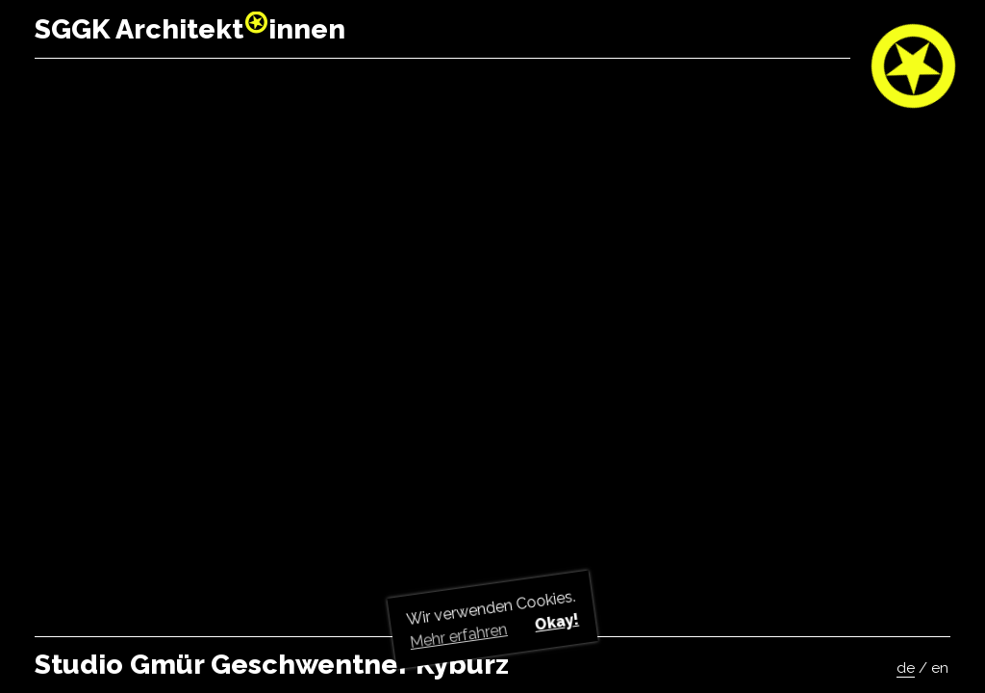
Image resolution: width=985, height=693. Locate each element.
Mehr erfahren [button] (459, 636)
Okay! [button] (556, 622)
